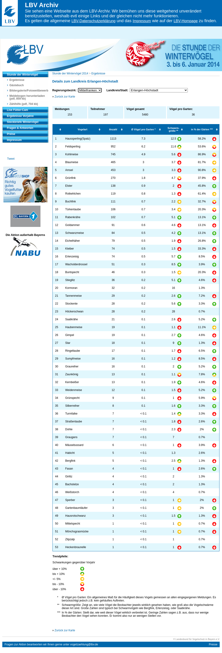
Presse (213, 644)
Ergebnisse (17, 80)
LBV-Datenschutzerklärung (93, 21)
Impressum (142, 21)
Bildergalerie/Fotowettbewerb (28, 90)
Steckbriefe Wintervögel (23, 122)
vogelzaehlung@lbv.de (84, 644)
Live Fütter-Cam (17, 110)
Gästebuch (16, 85)
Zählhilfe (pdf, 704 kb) (23, 104)
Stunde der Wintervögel (22, 74)
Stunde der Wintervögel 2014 (70, 73)
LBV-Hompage (186, 21)
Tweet (11, 158)
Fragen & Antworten (20, 128)
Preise (11, 134)
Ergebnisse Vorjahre (20, 116)
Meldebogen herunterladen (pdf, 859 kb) (27, 97)
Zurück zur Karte (65, 96)
